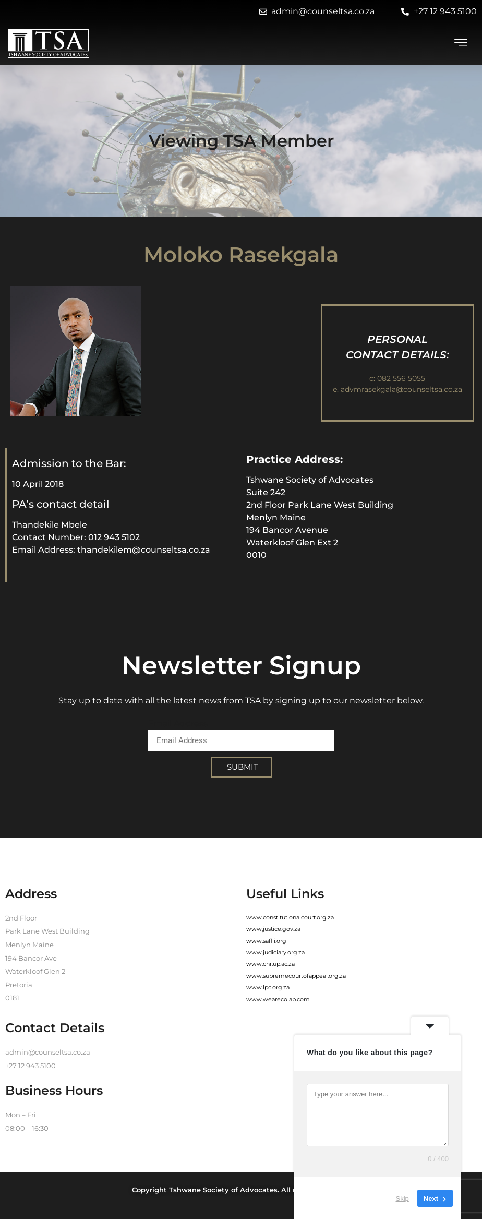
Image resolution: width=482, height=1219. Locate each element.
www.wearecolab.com (278, 999)
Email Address (178, 723)
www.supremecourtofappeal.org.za (296, 975)
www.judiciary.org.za (275, 952)
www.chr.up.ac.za (270, 963)
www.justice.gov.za (273, 929)
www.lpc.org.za (268, 987)
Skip (402, 1198)
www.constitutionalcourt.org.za (290, 917)
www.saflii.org (266, 941)
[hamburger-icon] (461, 44)
